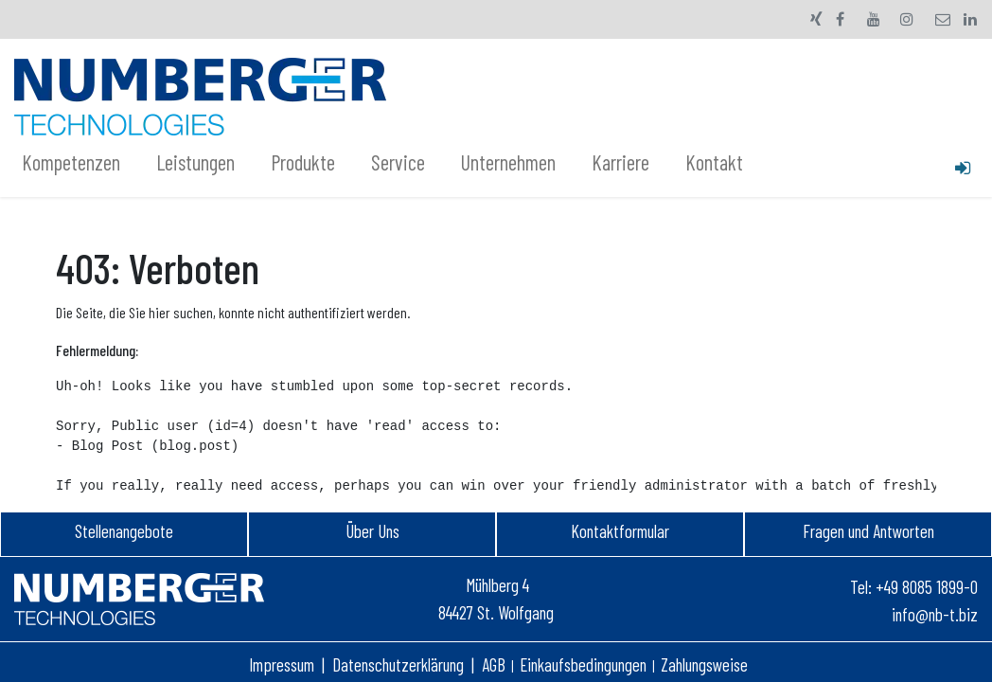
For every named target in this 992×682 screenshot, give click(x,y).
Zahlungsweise (704, 664)
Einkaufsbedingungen (583, 664)
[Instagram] (907, 19)
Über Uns (372, 531)
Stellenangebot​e (124, 531)
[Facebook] (840, 19)
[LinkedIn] (970, 19)
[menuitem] (81, 163)
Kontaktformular (620, 531)
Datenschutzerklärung (398, 664)
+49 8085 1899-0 (927, 587)
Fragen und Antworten (868, 531)
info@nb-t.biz (935, 614)
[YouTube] (874, 19)
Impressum (281, 664)
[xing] (816, 19)
